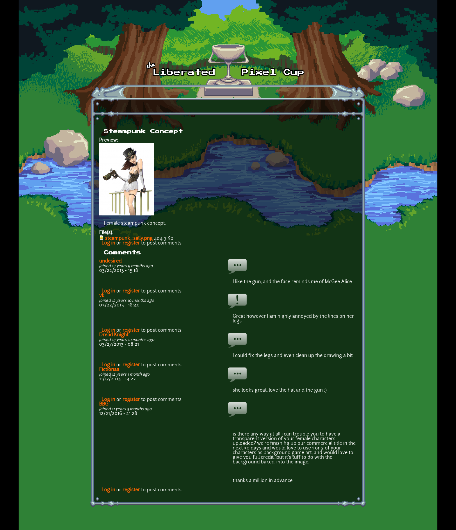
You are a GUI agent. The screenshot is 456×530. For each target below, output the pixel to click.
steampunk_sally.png (129, 238)
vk (101, 296)
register (131, 243)
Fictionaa (109, 369)
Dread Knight (114, 335)
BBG (103, 404)
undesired (110, 261)
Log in (108, 243)
